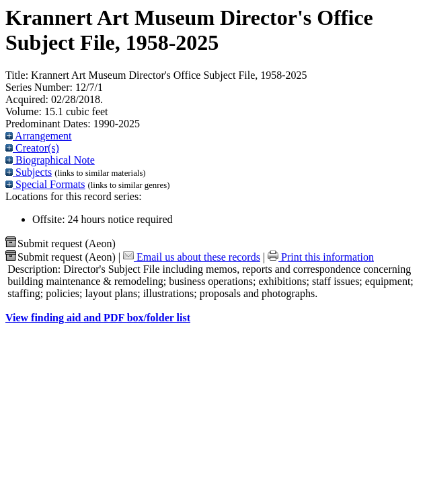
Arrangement (38, 135)
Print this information (321, 257)
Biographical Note (50, 160)
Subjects (28, 172)
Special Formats (45, 184)
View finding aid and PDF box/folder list (97, 317)
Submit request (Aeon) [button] (60, 243)
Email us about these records (191, 257)
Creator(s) (32, 148)
